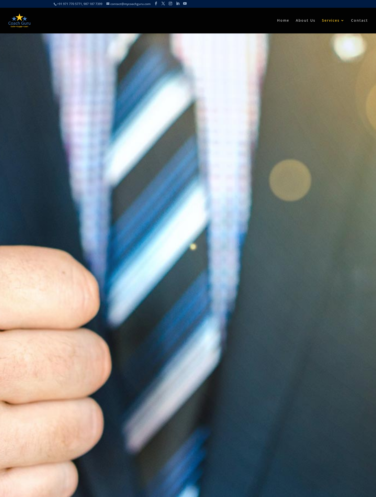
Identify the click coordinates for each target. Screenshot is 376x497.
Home (283, 21)
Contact (359, 21)
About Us (305, 21)
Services (331, 21)
